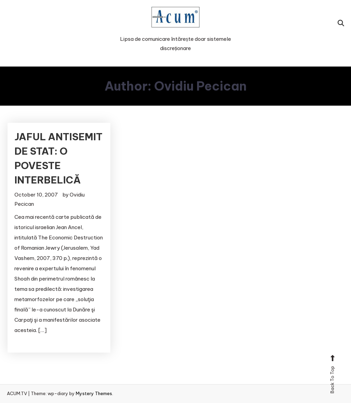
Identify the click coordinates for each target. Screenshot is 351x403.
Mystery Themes (94, 393)
